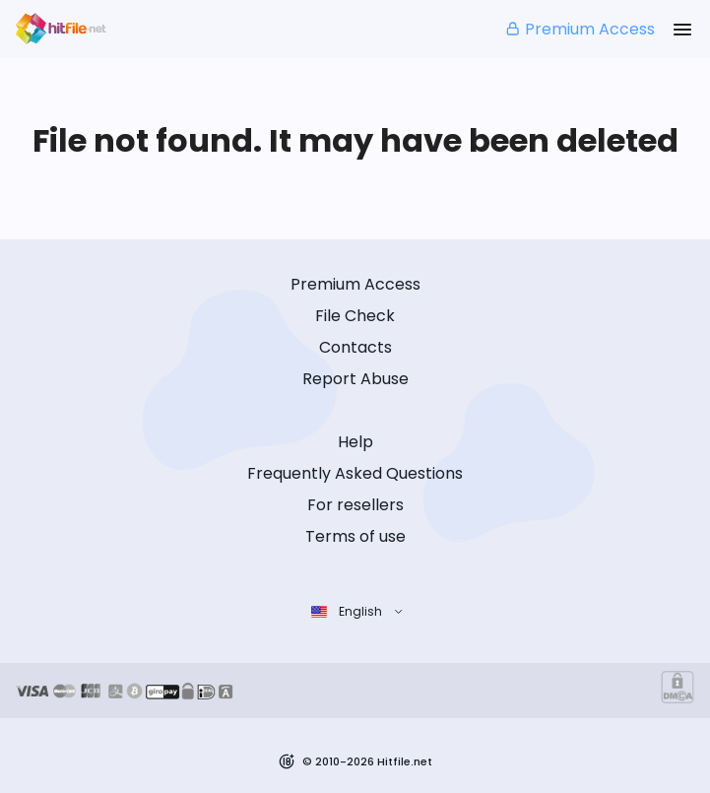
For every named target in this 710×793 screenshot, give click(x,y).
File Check (355, 315)
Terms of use (355, 536)
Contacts (355, 347)
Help (355, 441)
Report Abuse (355, 378)
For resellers (355, 505)
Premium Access (579, 29)
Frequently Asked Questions (355, 473)
